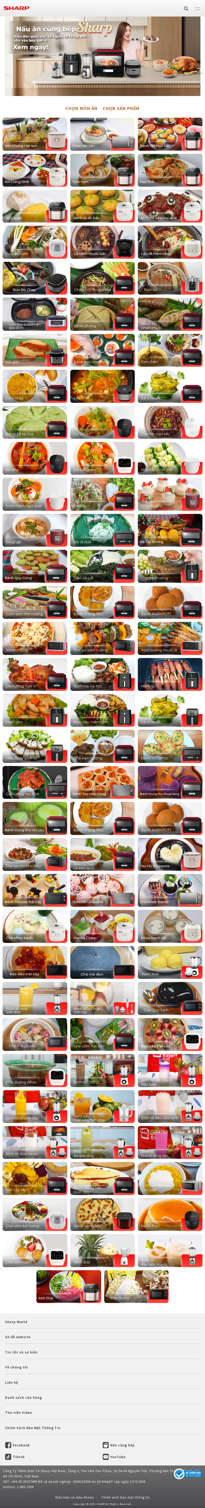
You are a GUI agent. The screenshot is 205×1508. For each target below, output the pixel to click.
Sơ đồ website (18, 1337)
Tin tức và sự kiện (21, 1352)
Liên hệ (11, 1382)
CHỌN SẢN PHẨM (121, 108)
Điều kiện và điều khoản (74, 1497)
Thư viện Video (18, 1412)
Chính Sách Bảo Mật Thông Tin (33, 1427)
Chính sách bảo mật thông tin (125, 1497)
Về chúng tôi (16, 1367)
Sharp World (16, 1322)
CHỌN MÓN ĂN (81, 108)
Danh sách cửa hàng (23, 1397)
